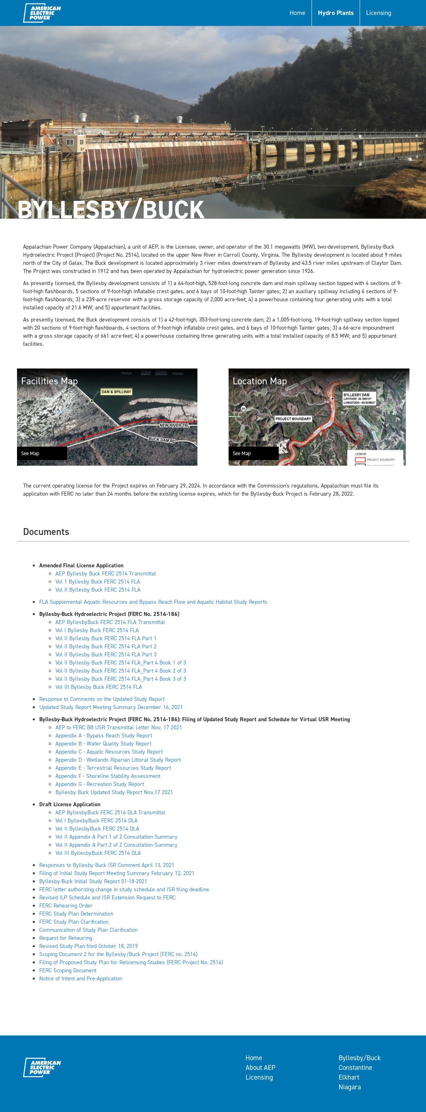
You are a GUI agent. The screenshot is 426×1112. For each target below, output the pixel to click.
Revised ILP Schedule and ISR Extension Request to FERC (107, 897)
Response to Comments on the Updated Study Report (102, 699)
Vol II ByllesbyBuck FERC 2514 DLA (97, 829)
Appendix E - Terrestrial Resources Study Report (113, 768)
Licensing (378, 13)
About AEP (261, 1067)
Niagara (350, 1086)
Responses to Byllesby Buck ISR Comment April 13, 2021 (106, 865)
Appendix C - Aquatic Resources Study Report (109, 752)
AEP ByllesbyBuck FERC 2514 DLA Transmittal (110, 812)
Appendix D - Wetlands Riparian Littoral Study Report (118, 760)
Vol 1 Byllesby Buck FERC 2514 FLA (97, 582)
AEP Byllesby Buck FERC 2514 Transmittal (105, 573)
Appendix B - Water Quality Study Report (103, 744)
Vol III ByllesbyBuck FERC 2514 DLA (98, 853)
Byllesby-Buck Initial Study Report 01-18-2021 (93, 881)
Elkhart (349, 1077)
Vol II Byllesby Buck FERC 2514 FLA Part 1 (106, 638)
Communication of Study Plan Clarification (88, 930)
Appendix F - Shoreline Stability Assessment (107, 776)
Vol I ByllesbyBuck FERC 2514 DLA (96, 820)
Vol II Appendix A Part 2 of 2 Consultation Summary (116, 845)
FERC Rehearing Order (66, 906)
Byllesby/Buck (360, 1057)
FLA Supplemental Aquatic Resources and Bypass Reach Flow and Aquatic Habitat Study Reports (153, 602)
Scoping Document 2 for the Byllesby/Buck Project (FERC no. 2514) (118, 954)
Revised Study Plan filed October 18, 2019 (88, 946)
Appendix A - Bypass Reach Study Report (103, 735)
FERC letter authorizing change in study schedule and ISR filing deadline (124, 889)
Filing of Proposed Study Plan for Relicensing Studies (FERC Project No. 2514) (131, 962)
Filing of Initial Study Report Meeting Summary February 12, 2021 (117, 873)
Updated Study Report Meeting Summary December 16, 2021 (111, 707)
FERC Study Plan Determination (76, 914)
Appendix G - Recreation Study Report (99, 784)
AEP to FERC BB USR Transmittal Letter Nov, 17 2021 (118, 727)
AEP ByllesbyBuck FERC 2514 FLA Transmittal (110, 622)
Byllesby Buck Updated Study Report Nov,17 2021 (114, 792)
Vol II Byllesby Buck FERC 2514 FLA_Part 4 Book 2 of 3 (120, 671)
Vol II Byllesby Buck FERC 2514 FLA (97, 590)
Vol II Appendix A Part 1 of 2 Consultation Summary (116, 837)
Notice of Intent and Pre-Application (80, 978)
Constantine (355, 1067)
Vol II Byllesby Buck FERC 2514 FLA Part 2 (106, 646)
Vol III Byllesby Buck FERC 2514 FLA (98, 687)
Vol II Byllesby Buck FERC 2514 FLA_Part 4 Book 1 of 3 (120, 663)
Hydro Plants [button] (336, 13)
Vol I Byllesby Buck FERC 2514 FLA (97, 630)
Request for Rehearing (65, 938)
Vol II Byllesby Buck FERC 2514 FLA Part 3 (106, 654)
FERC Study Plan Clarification (73, 922)
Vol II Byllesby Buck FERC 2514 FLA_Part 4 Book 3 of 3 (120, 679)
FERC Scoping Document (67, 970)
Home (297, 13)
